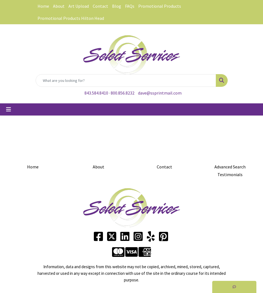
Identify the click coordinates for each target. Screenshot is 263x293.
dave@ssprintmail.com (160, 93)
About (59, 6)
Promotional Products (159, 6)
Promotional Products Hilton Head (71, 18)
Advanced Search (230, 167)
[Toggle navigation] (8, 109)
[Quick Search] (126, 80)
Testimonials (230, 174)
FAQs (129, 6)
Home (43, 6)
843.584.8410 (96, 93)
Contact (100, 6)
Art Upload (78, 6)
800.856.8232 (122, 93)
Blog (116, 6)
